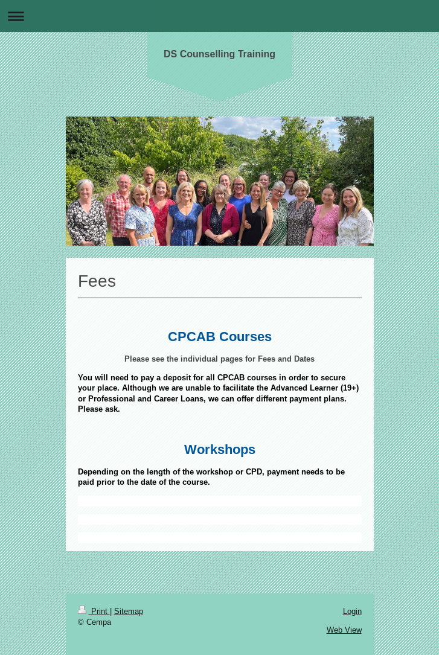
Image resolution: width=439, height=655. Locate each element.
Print (94, 611)
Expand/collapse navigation (219, 16)
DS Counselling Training (219, 54)
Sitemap (128, 611)
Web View (344, 629)
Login (352, 611)
